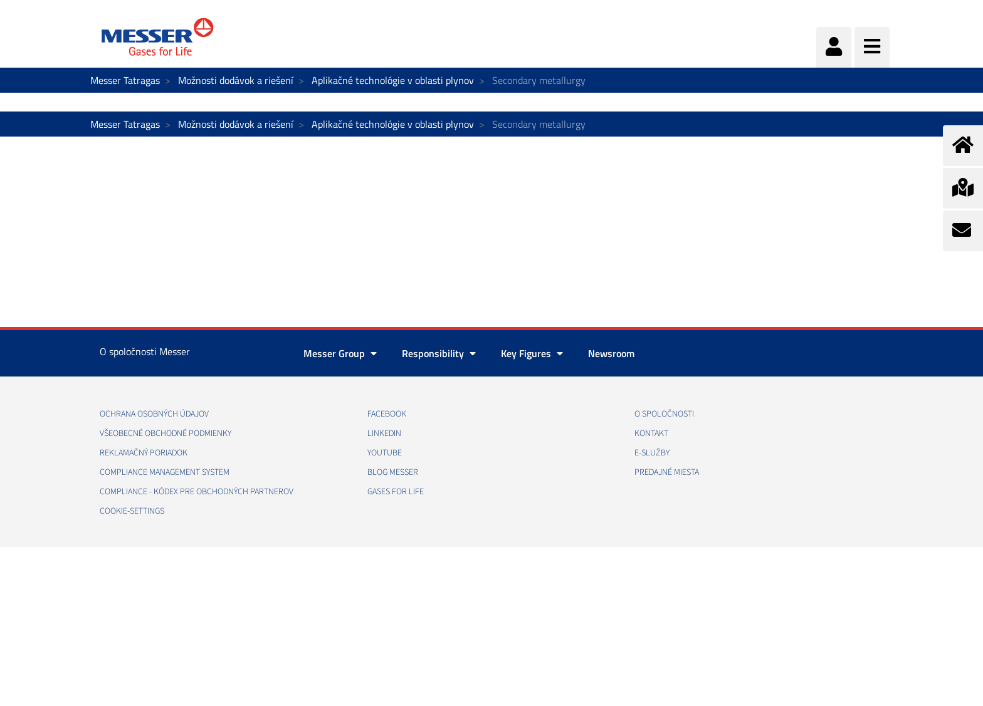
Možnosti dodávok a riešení (235, 80)
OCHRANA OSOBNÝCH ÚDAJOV (154, 414)
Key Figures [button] (532, 353)
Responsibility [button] (439, 353)
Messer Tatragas (125, 80)
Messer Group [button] (340, 353)
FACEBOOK (386, 414)
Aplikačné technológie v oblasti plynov (393, 80)
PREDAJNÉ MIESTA (666, 472)
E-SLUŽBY (652, 453)
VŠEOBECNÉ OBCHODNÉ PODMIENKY (165, 433)
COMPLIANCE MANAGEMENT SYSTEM (164, 472)
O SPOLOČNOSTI (664, 414)
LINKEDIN (384, 433)
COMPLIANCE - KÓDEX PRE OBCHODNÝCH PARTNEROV (196, 491)
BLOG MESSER (392, 472)
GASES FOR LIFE (395, 491)
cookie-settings (132, 511)
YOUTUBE (384, 453)
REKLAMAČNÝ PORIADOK (143, 453)
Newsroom (611, 353)
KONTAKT (651, 433)
